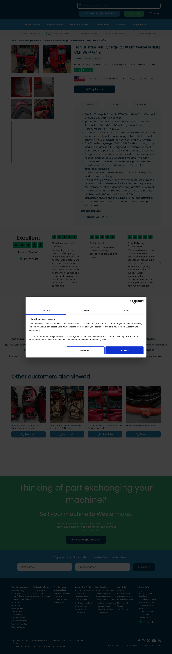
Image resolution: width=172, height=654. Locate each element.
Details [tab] (86, 310)
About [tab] (126, 310)
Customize (85, 350)
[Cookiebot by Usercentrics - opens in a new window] (132, 302)
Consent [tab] (46, 310)
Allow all (124, 350)
